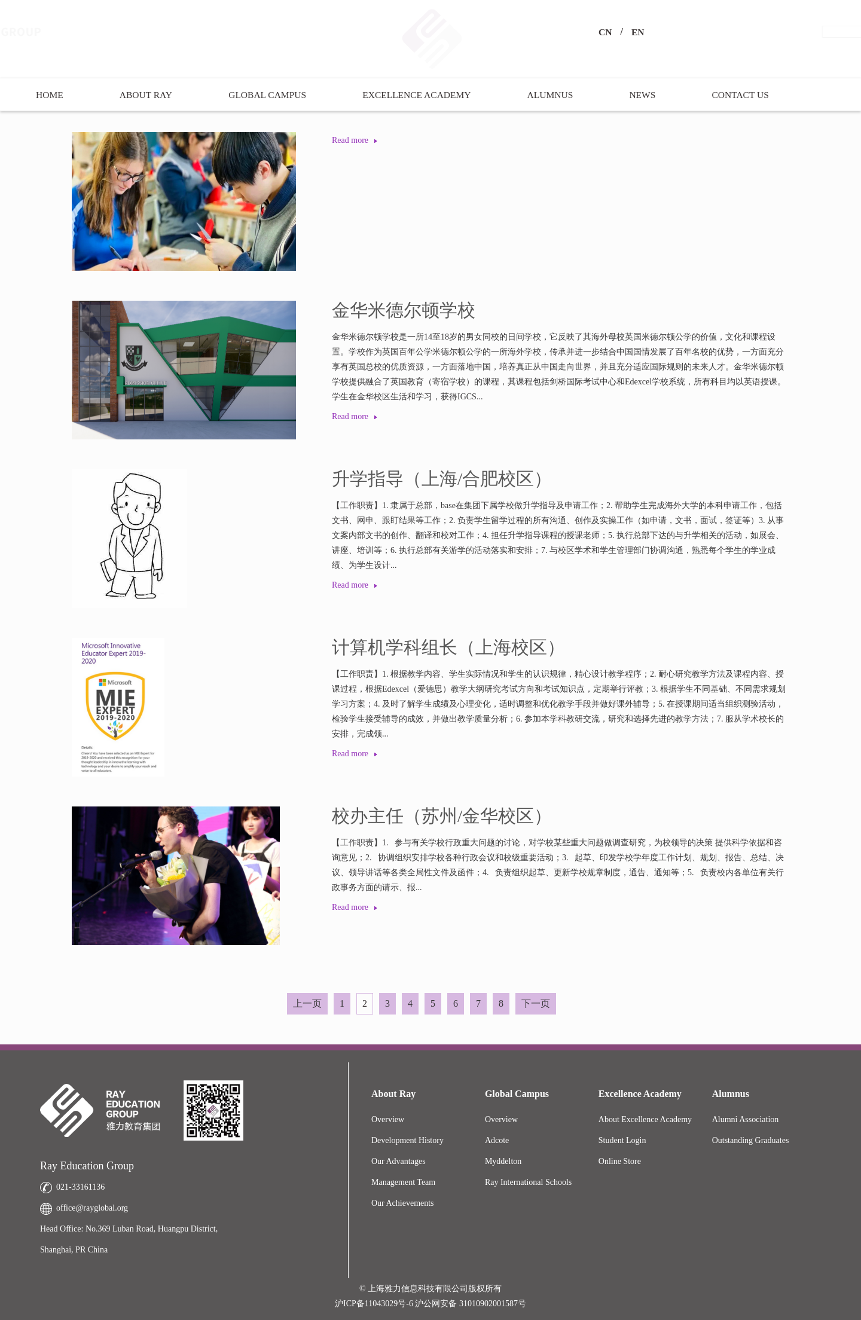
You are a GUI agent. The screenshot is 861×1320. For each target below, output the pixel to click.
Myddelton (503, 1161)
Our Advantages (398, 1161)
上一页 (307, 1003)
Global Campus (267, 95)
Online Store (620, 1161)
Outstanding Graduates (750, 1140)
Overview (387, 1119)
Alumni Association (745, 1119)
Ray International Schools (528, 1182)
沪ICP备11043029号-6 (375, 1303)
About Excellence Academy (645, 1119)
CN (605, 32)
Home (49, 95)
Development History (407, 1140)
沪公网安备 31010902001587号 (470, 1303)
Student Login (622, 1140)
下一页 (535, 1003)
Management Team (403, 1182)
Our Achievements (402, 1203)
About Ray (146, 95)
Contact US (740, 95)
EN (638, 32)
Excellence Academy (416, 95)
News (642, 95)
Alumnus (550, 95)
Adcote (497, 1140)
